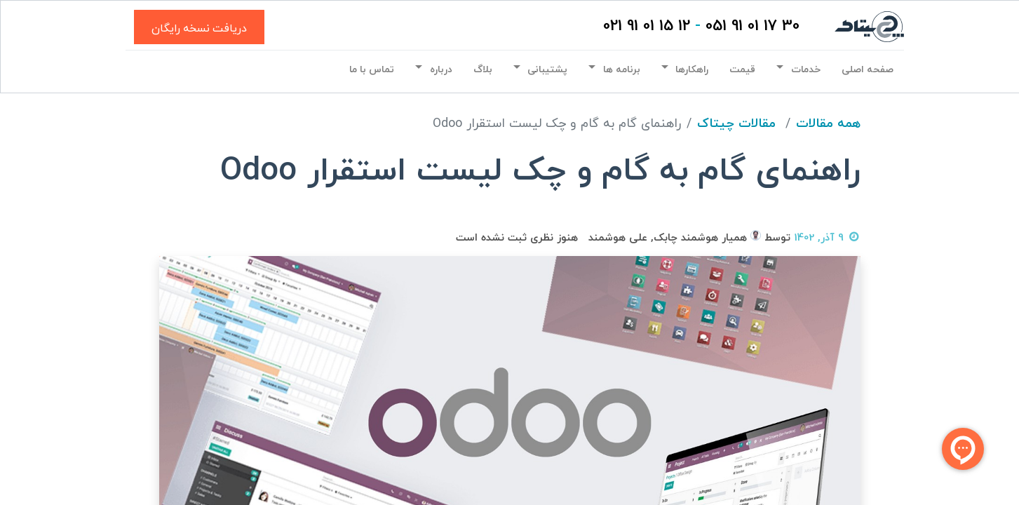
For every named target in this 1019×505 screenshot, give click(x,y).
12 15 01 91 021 (646, 26)
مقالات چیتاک (736, 124)
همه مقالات (828, 124)
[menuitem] (867, 70)
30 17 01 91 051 (752, 26)
